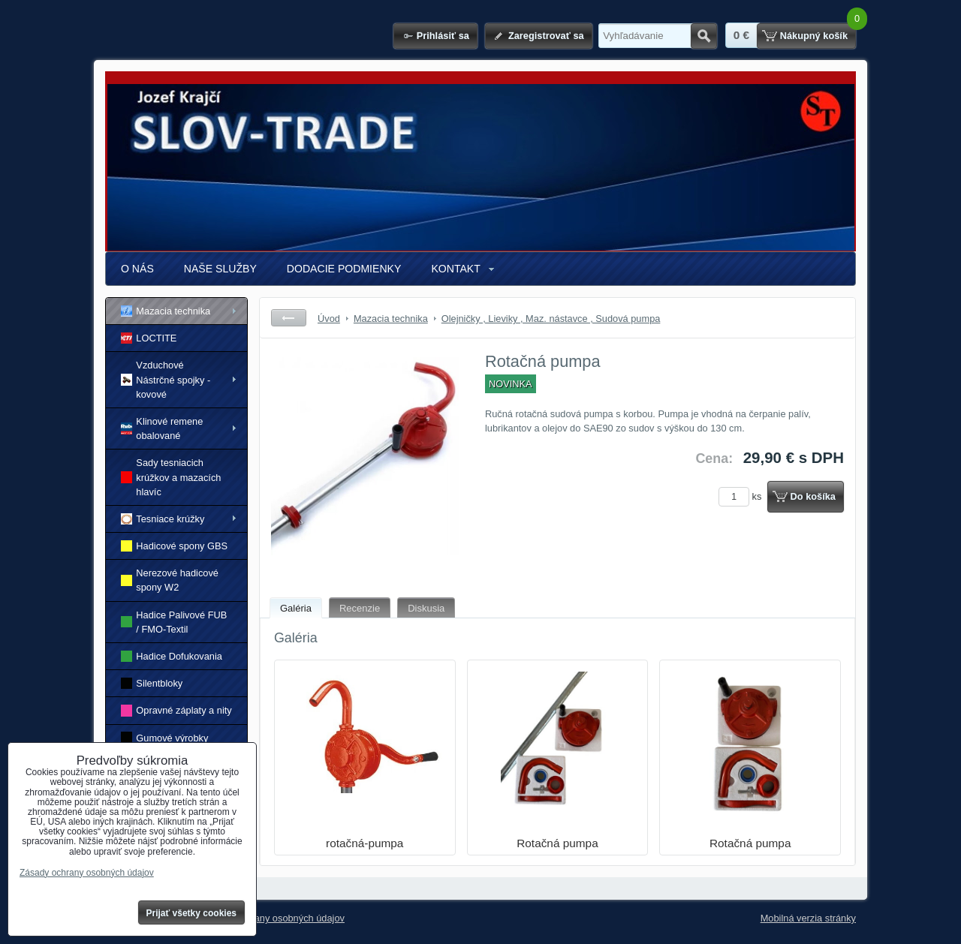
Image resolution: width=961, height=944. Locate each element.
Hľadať (704, 36)
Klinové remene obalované (162, 428)
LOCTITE (148, 338)
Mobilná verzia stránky (808, 918)
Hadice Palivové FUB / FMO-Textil (174, 622)
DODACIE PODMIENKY (344, 269)
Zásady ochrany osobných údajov (273, 918)
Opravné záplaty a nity (176, 710)
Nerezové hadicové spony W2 (169, 580)
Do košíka (813, 496)
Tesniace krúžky (162, 519)
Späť (288, 317)
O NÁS (137, 269)
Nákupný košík (814, 35)
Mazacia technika (165, 311)
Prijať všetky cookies (191, 913)
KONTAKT (455, 269)
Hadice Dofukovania (171, 656)
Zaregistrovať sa (546, 35)
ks (742, 496)
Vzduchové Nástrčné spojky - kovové (165, 379)
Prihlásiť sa (443, 35)
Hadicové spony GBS (174, 546)
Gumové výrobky (164, 737)
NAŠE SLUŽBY (220, 269)
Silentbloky (151, 683)
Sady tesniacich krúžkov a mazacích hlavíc (171, 477)
